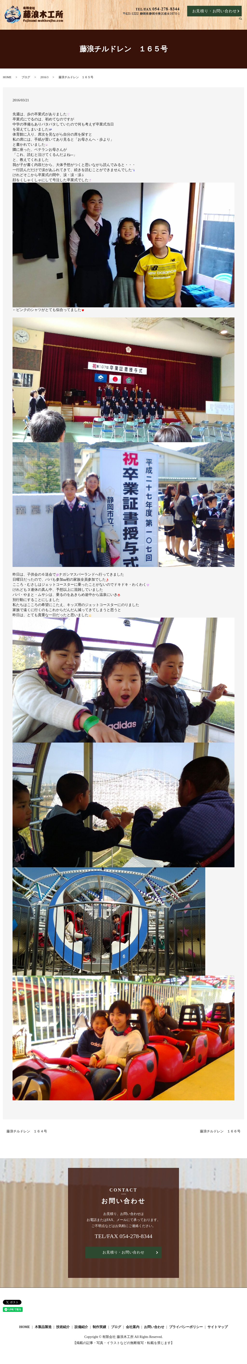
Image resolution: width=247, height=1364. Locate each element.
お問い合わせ (154, 1328)
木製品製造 (134, 22)
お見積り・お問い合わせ (214, 11)
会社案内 (227, 22)
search (242, 22)
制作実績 (193, 22)
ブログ (210, 22)
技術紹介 (155, 22)
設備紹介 (174, 22)
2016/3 (44, 77)
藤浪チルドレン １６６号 (220, 1131)
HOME (113, 22)
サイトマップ (217, 1328)
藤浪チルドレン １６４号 (27, 1131)
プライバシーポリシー (186, 1328)
